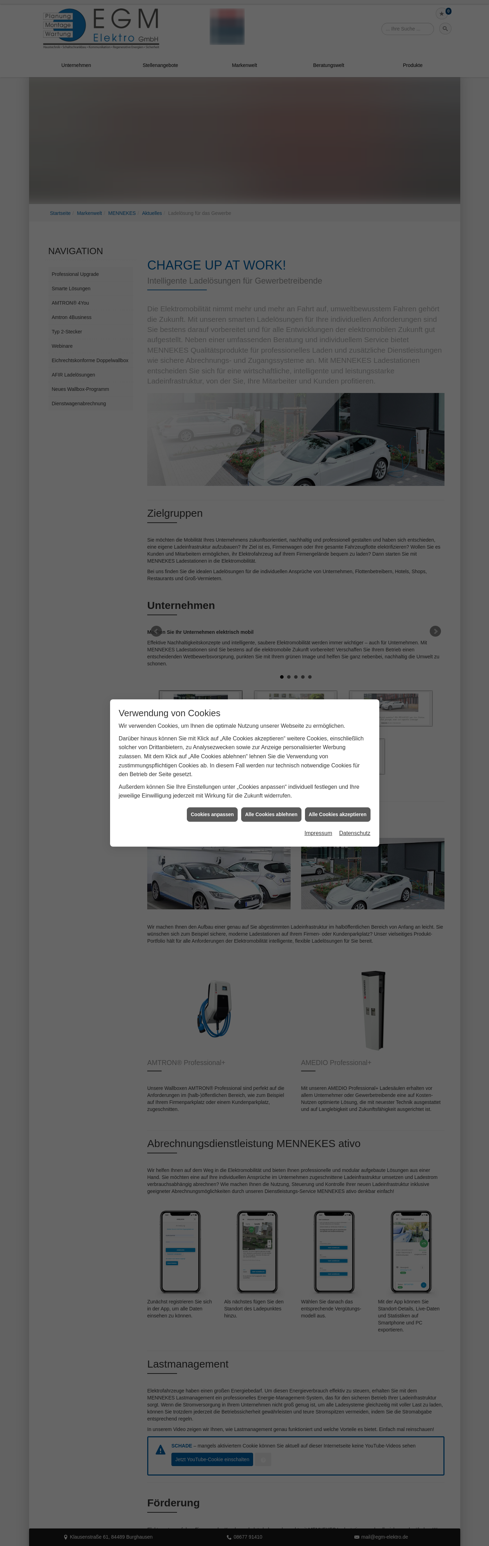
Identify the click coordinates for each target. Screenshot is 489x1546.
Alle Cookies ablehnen (271, 814)
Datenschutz (355, 833)
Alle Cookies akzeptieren (338, 814)
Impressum (318, 833)
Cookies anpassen (212, 814)
